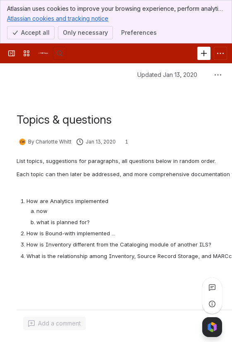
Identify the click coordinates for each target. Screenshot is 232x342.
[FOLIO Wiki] (43, 53)
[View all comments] (212, 287)
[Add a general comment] (54, 323)
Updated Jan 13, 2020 (167, 74)
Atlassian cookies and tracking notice (57, 18)
